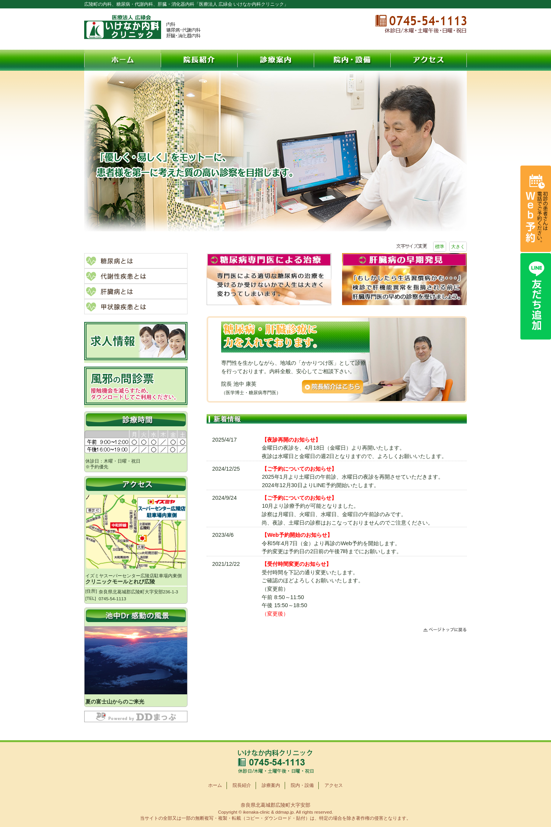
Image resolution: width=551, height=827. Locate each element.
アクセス (428, 60)
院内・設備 (352, 60)
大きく (458, 246)
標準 (439, 246)
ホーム (122, 60)
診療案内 (275, 60)
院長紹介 (199, 60)
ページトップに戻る (445, 629)
